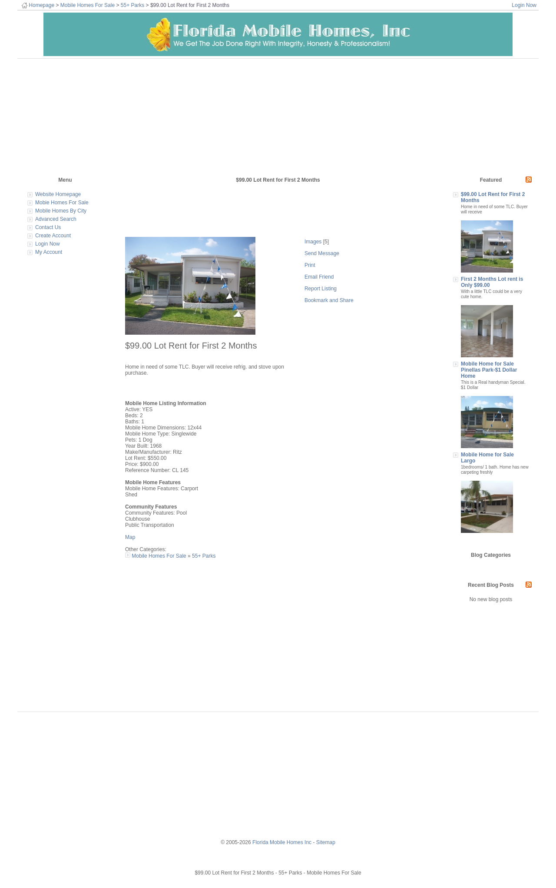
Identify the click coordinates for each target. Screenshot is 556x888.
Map (130, 537)
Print (309, 265)
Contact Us (48, 227)
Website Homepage (58, 194)
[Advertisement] (133, 113)
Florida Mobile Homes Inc (281, 842)
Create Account (53, 236)
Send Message (321, 253)
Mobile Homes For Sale (87, 5)
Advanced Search (55, 219)
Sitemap (325, 842)
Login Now (524, 5)
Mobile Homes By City (60, 211)
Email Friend (319, 277)
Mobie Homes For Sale (62, 203)
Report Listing (320, 289)
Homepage (41, 5)
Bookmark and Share (329, 300)
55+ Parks (132, 5)
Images (312, 242)
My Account (48, 252)
